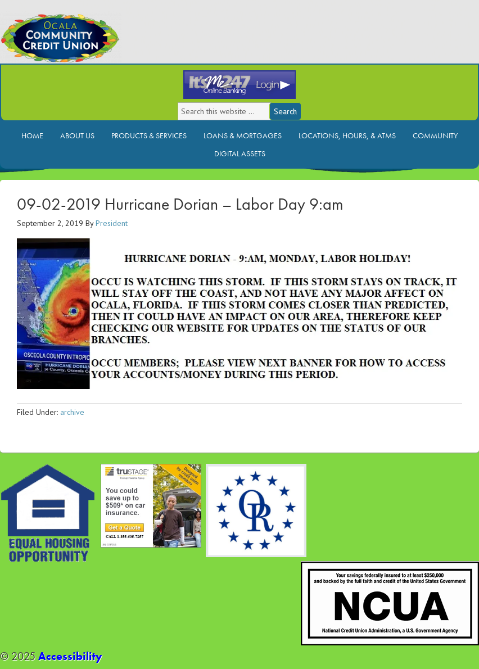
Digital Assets (239, 153)
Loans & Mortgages (243, 135)
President (112, 223)
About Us (77, 135)
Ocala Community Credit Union (98, 43)
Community (435, 135)
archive (72, 412)
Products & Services (149, 135)
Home (32, 135)
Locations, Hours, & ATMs (347, 135)
